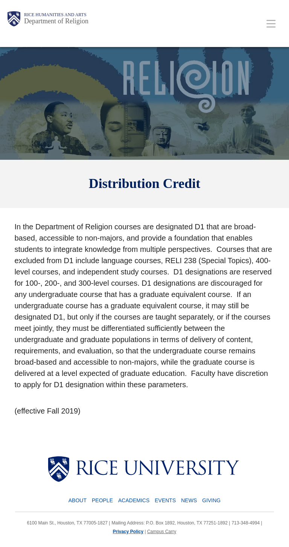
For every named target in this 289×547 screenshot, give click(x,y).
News (189, 500)
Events (165, 500)
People (102, 500)
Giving (211, 500)
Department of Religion (56, 21)
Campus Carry (161, 531)
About (77, 500)
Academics (133, 500)
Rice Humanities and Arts (55, 14)
